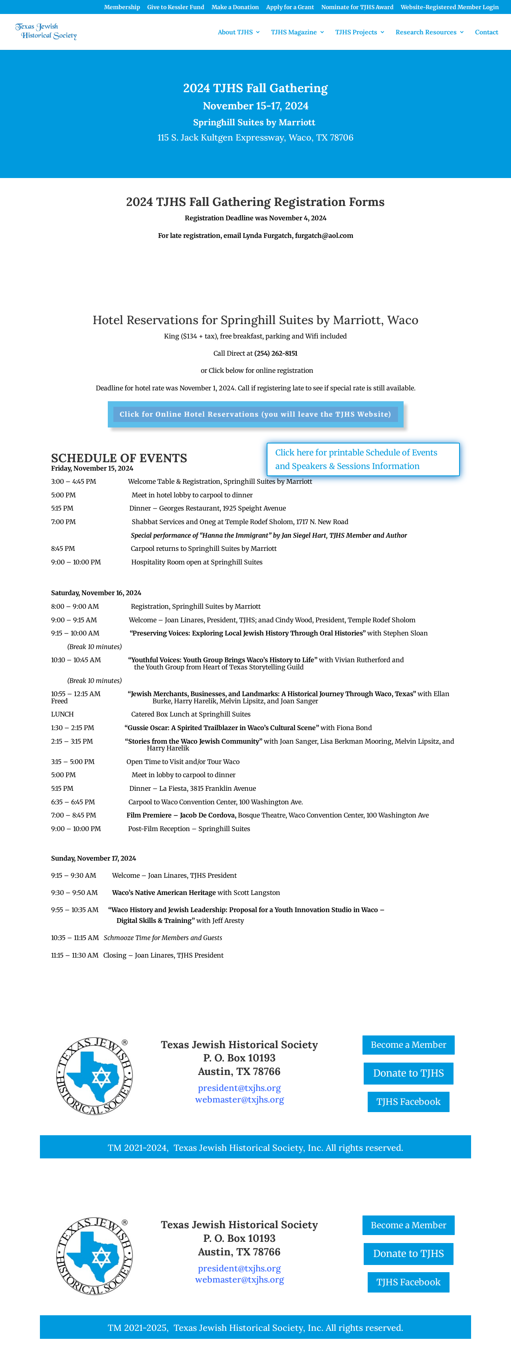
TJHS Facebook (408, 1101)
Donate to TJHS (408, 1073)
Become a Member (408, 1044)
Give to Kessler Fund (175, 7)
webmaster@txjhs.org (239, 1099)
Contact (486, 32)
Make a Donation (235, 7)
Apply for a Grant (290, 7)
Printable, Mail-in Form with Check (159, 269)
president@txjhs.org (239, 1087)
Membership (122, 7)
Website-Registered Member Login (450, 7)
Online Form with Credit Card (352, 262)
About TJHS (235, 32)
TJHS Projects (356, 32)
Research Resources (426, 32)
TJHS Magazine (294, 32)
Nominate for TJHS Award (357, 7)
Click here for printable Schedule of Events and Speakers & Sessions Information (356, 459)
